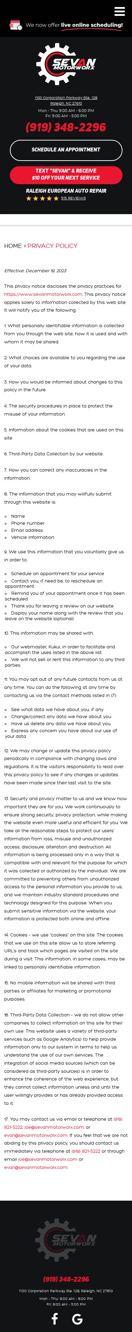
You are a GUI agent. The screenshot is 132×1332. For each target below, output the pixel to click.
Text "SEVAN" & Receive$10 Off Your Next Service (66, 175)
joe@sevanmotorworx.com (54, 1127)
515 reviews (73, 198)
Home (13, 246)
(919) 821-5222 (86, 1151)
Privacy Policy (52, 246)
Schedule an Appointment (66, 150)
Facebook (55, 1318)
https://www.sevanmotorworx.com (43, 294)
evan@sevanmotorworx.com (36, 1135)
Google (77, 1318)
